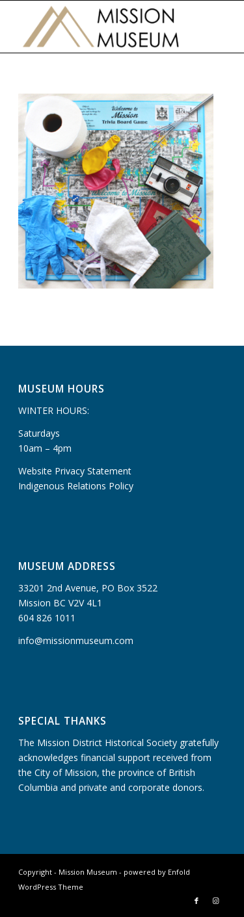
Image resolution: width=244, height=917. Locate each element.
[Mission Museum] (101, 27)
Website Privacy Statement (74, 471)
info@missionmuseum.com (75, 640)
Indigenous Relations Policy (75, 486)
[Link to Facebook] (196, 901)
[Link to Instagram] (216, 901)
